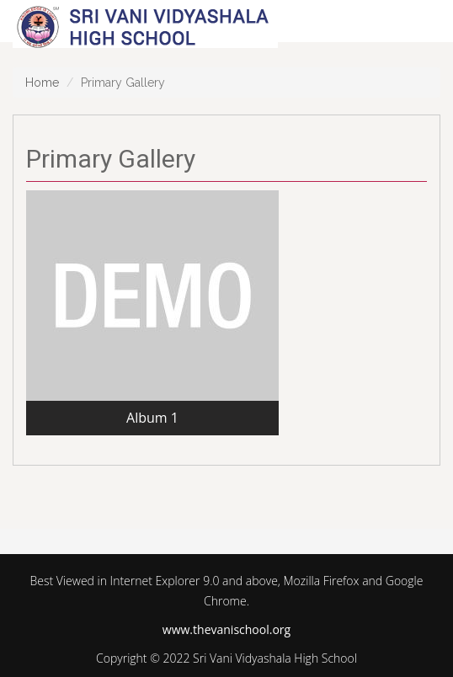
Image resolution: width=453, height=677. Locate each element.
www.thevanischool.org (226, 629)
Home (42, 82)
